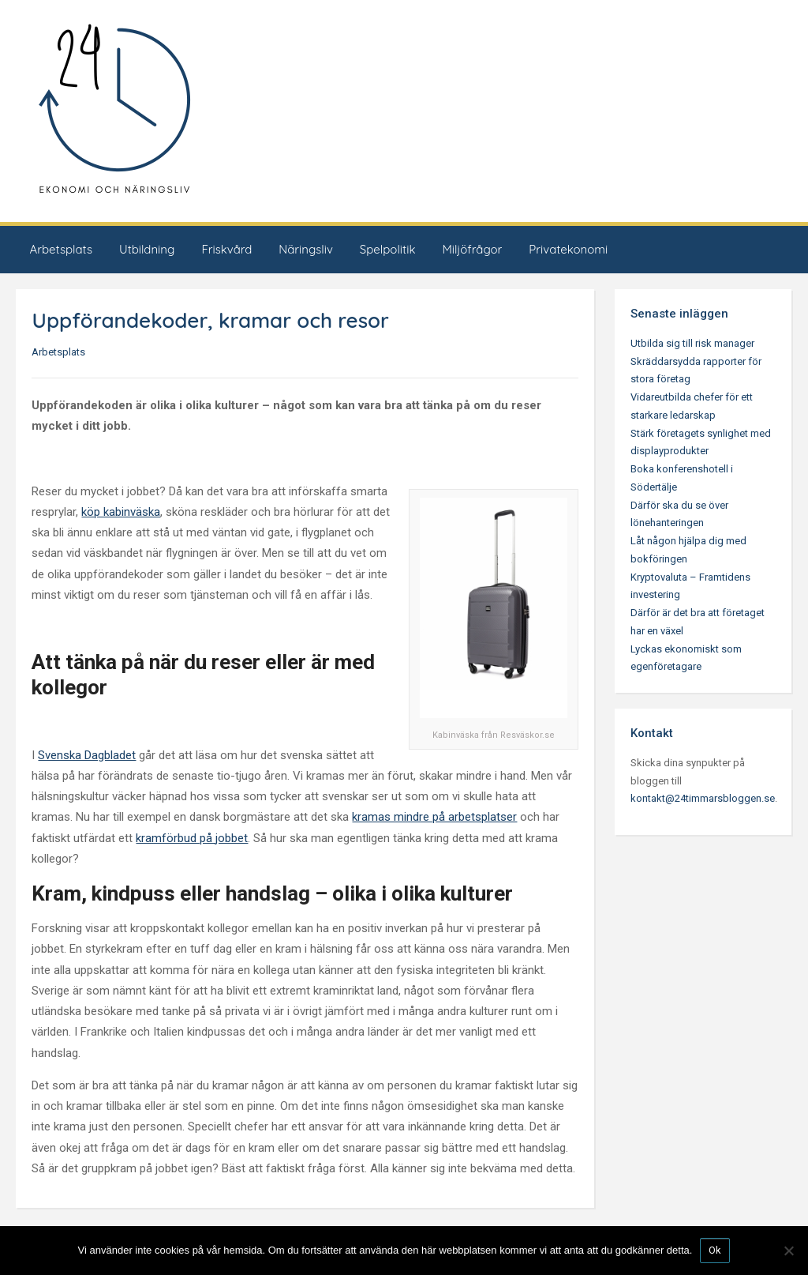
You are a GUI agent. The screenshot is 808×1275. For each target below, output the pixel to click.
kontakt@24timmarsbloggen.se (702, 798)
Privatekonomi (568, 249)
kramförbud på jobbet (192, 838)
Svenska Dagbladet (87, 755)
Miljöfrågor (472, 249)
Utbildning (146, 249)
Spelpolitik (388, 249)
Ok (715, 1250)
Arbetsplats (60, 249)
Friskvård (226, 249)
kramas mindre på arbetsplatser (434, 817)
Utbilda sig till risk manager (692, 343)
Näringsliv (306, 249)
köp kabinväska (120, 512)
